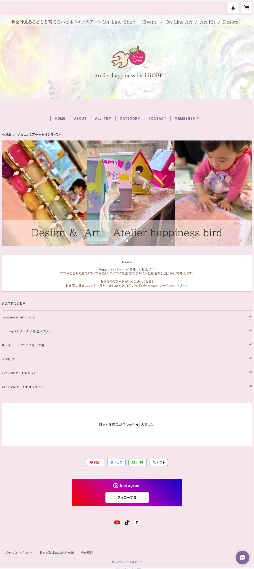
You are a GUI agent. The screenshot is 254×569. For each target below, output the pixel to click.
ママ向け (8, 359)
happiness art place (18, 317)
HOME (60, 118)
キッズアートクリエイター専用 (23, 345)
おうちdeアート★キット (19, 373)
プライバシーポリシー (18, 552)
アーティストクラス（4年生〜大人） (27, 331)
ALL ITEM (103, 118)
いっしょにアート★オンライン (22, 387)
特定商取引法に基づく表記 (57, 552)
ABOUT (80, 118)
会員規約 (87, 552)
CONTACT (157, 118)
